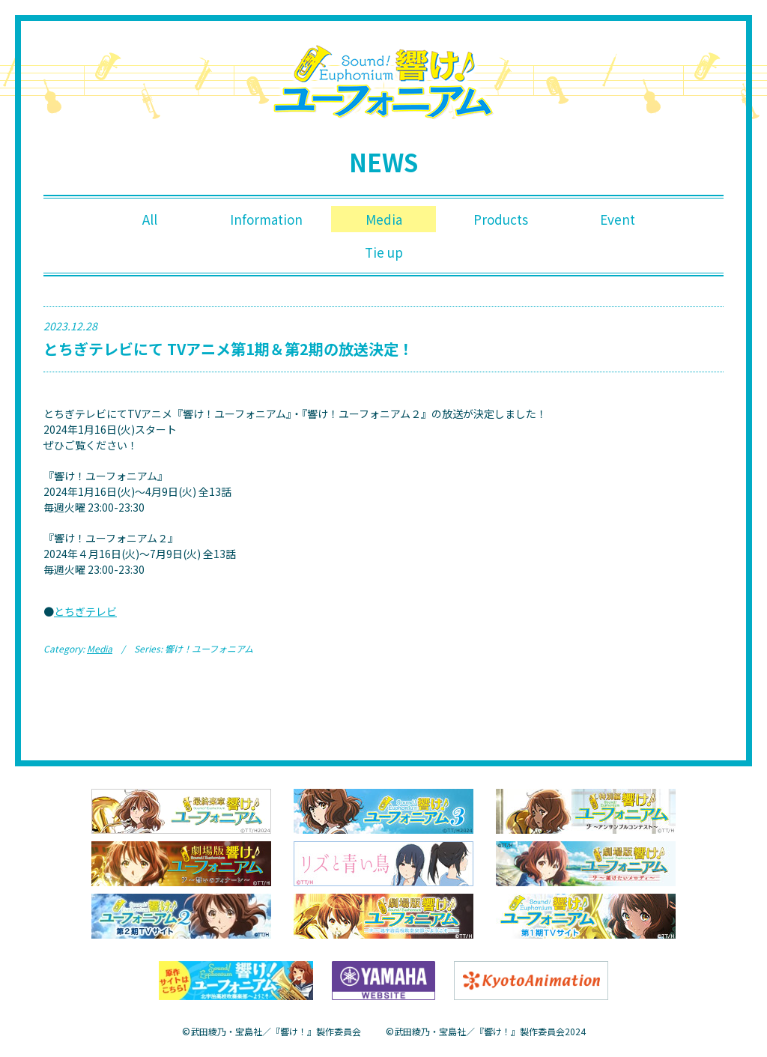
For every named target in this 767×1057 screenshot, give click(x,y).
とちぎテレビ (85, 615)
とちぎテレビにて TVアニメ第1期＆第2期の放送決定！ (228, 352)
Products (501, 220)
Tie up (384, 254)
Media (383, 220)
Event (617, 220)
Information (267, 220)
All (149, 220)
